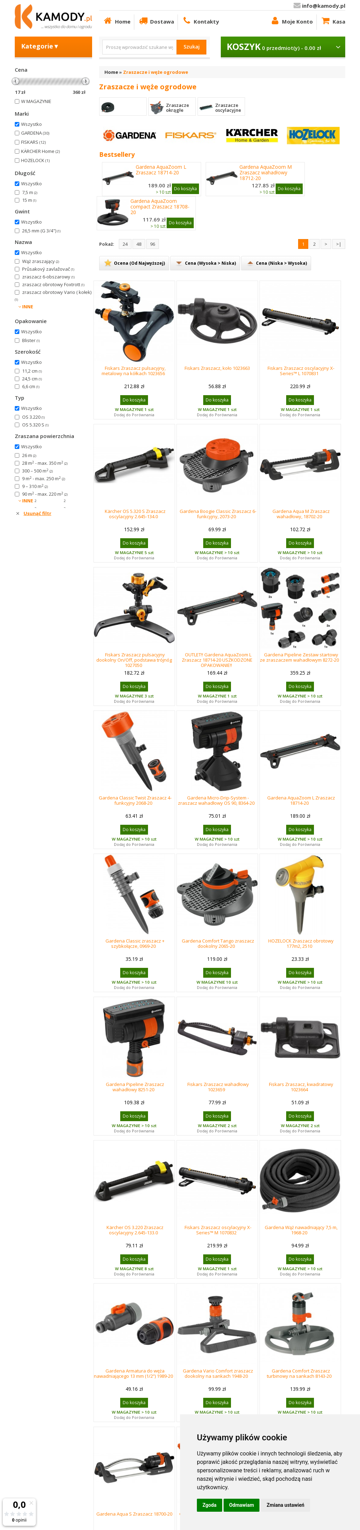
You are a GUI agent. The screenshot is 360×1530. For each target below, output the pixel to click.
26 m (29, 455)
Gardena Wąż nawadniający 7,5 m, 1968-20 (301, 1230)
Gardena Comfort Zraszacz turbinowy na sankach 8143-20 (299, 1373)
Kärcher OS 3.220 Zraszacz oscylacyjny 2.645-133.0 (135, 1230)
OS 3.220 (33, 417)
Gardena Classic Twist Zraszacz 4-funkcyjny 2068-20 (135, 800)
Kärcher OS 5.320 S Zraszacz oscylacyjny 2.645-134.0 (135, 514)
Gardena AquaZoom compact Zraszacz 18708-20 (159, 206)
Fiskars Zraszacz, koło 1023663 (217, 368)
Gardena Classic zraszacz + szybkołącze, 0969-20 (135, 943)
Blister (31, 340)
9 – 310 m (35, 486)
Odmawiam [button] (241, 1505)
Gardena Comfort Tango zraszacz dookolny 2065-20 (218, 943)
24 (125, 244)
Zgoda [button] (209, 1505)
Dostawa (156, 20)
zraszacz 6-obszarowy (48, 277)
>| (338, 244)
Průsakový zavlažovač (48, 269)
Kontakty (200, 20)
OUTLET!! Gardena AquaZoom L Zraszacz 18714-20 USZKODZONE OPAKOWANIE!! (217, 659)
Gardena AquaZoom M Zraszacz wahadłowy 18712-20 (265, 172)
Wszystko (31, 124)
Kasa (332, 20)
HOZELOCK (35, 160)
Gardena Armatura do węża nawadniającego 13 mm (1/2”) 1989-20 (133, 1373)
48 (138, 244)
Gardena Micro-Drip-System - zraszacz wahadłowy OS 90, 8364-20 (216, 800)
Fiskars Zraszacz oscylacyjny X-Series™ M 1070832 (218, 1230)
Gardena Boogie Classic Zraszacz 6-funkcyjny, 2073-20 (218, 514)
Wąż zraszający (40, 261)
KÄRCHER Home (40, 151)
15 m (29, 200)
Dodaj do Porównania (134, 414)
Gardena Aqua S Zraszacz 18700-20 (134, 1514)
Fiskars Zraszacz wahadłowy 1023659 (218, 1087)
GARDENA (35, 133)
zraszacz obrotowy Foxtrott (53, 284)
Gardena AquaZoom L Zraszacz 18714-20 (161, 169)
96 (152, 244)
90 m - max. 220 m (45, 494)
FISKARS (33, 142)
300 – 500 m (37, 471)
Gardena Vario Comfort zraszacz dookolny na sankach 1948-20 (218, 1373)
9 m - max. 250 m (43, 478)
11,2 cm (32, 371)
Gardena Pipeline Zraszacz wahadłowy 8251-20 (135, 1087)
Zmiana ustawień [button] (285, 1505)
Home (116, 20)
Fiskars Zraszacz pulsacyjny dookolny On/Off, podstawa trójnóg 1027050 (134, 659)
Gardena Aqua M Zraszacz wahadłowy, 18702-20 (301, 514)
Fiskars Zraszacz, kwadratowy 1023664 (301, 1087)
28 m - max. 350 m (45, 463)
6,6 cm (30, 386)
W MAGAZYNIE (36, 101)
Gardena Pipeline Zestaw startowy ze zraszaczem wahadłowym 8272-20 (299, 657)
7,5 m (29, 192)
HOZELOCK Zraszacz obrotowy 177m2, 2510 (301, 943)
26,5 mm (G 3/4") (41, 230)
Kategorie (40, 46)
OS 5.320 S (35, 425)
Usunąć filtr (37, 513)
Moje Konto (291, 20)
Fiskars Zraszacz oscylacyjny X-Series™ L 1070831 (301, 371)
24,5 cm (32, 378)
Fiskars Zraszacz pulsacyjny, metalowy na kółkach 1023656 (134, 371)
